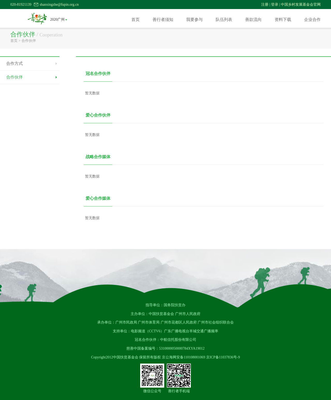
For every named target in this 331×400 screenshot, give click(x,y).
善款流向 (253, 19)
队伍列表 (224, 19)
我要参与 (194, 19)
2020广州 (58, 19)
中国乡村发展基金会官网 (301, 4)
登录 (274, 4)
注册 (264, 4)
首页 (135, 19)
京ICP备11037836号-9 (223, 357)
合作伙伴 (28, 41)
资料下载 (283, 19)
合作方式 (14, 63)
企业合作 (312, 19)
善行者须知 (163, 19)
